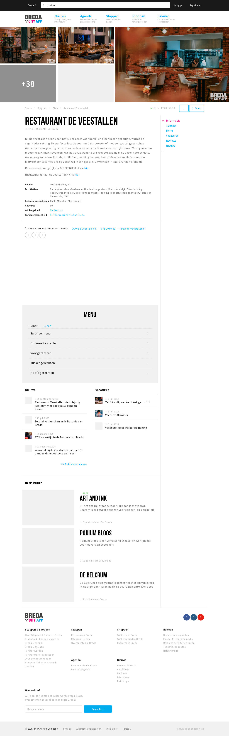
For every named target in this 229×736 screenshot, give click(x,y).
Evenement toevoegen (38, 658)
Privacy (67, 728)
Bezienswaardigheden (176, 635)
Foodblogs (123, 669)
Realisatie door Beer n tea (190, 728)
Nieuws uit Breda (127, 665)
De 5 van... (123, 673)
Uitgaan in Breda (80, 639)
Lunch (47, 326)
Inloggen (178, 5)
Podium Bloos (95, 533)
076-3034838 (108, 228)
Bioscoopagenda (81, 669)
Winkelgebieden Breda (130, 639)
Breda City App (33, 642)
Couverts (30, 205)
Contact (29, 666)
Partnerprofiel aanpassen (39, 654)
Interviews (123, 677)
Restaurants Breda (82, 635)
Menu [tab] (169, 130)
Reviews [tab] (171, 140)
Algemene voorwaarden (88, 728)
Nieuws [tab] (170, 145)
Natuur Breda (170, 650)
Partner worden (34, 650)
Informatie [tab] (173, 120)
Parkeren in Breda (127, 642)
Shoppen (122, 629)
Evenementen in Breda (84, 665)
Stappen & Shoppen (37, 629)
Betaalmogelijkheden (37, 201)
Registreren (195, 5)
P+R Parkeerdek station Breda (67, 214)
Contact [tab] (171, 125)
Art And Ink (93, 498)
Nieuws (121, 660)
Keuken (29, 184)
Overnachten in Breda (83, 642)
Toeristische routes (174, 646)
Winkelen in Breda (127, 635)
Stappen (76, 629)
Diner (33, 326)
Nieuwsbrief (32, 690)
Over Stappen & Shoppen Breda (43, 635)
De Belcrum (56, 210)
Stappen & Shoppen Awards (41, 662)
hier (86, 168)
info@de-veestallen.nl (132, 228)
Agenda (76, 660)
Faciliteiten (31, 189)
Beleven (168, 629)
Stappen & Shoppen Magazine (42, 639)
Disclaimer (111, 728)
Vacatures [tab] (172, 135)
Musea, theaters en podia (178, 639)
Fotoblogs (123, 681)
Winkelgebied (32, 210)
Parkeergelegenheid (36, 214)
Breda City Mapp (34, 646)
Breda (32, 5)
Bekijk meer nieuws (74, 464)
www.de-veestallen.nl (84, 228)
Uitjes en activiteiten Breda (179, 642)
